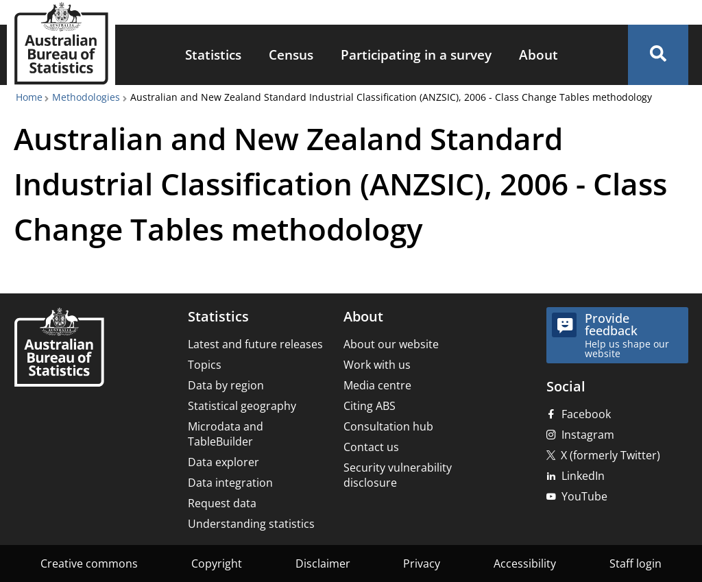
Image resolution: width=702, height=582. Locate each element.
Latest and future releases (255, 344)
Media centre (377, 385)
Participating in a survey (416, 54)
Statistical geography (242, 405)
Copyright (216, 563)
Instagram (587, 434)
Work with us (377, 364)
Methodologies (86, 97)
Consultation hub (388, 426)
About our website (391, 344)
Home (29, 97)
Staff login (635, 563)
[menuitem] (213, 55)
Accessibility (525, 563)
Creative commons (89, 563)
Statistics (213, 54)
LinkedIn (583, 475)
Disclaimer (322, 563)
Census (291, 54)
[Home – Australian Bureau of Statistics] (59, 348)
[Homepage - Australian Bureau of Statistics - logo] (61, 43)
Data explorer (223, 462)
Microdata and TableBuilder (225, 434)
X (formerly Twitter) (610, 455)
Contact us (371, 446)
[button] (658, 55)
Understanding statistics (251, 523)
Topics (204, 364)
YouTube (584, 496)
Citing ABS (369, 405)
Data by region (226, 385)
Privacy (421, 563)
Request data (222, 503)
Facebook (586, 414)
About (538, 54)
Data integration (230, 482)
